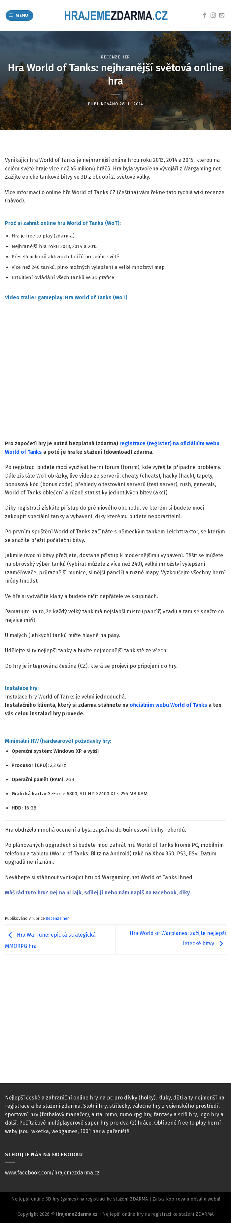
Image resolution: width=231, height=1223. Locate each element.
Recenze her (115, 56)
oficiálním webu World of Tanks (168, 705)
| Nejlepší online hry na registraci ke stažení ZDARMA (156, 1214)
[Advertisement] (115, 1024)
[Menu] (20, 15)
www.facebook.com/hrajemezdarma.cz (52, 1172)
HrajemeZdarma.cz (77, 1214)
